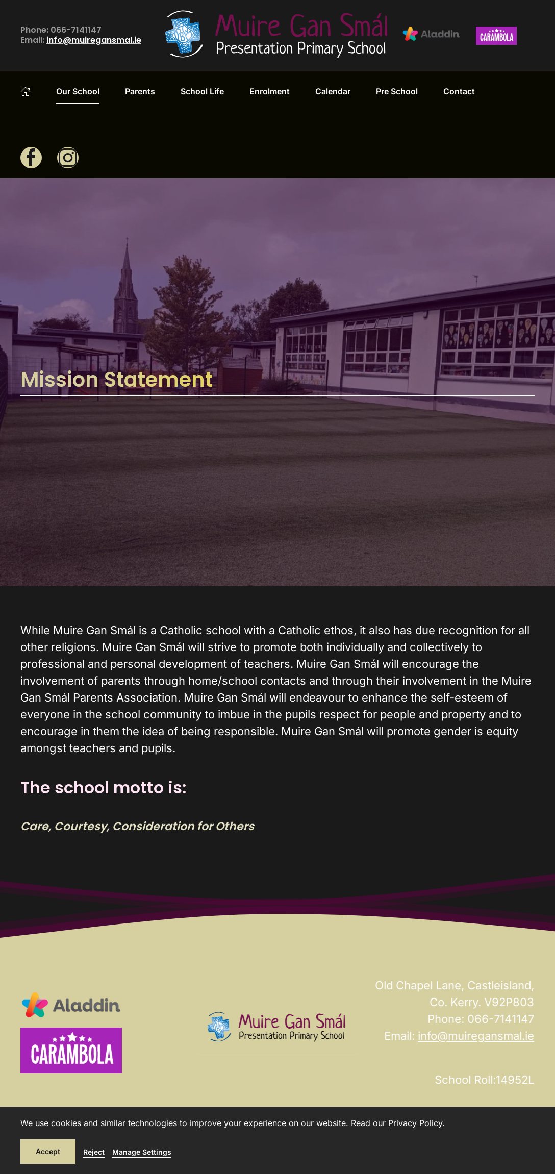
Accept (48, 1151)
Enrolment (269, 91)
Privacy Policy (415, 1123)
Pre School (397, 91)
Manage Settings (141, 1151)
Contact (459, 91)
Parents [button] (140, 91)
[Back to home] (277, 35)
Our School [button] (77, 91)
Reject (94, 1151)
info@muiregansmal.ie (93, 40)
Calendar (332, 91)
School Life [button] (202, 91)
